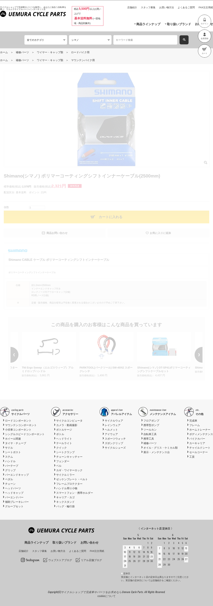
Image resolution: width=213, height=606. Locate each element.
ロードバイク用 (80, 52)
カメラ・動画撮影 (66, 425)
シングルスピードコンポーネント (25, 434)
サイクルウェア (114, 420)
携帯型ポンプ (151, 425)
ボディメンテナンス (201, 434)
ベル (58, 465)
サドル (9, 447)
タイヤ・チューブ (15, 443)
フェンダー (62, 461)
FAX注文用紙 (206, 7)
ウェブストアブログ (60, 560)
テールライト (64, 443)
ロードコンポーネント (18, 420)
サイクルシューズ (115, 447)
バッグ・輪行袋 (65, 506)
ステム (9, 456)
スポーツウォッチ (115, 438)
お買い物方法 (166, 7)
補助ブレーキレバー (17, 502)
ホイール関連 (13, 438)
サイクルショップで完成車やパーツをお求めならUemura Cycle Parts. (102, 592)
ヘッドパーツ (13, 488)
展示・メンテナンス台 (156, 452)
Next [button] (193, 354)
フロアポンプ (151, 420)
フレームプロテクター (69, 483)
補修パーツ (22, 52)
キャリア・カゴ (65, 497)
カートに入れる (110, 217)
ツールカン (150, 429)
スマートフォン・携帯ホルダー (74, 492)
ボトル (60, 434)
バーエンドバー (14, 497)
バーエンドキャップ (17, 474)
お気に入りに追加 (160, 232)
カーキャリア (197, 443)
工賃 (192, 456)
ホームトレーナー (199, 429)
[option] (106, 355)
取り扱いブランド (179, 24)
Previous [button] (20, 354)
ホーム (4, 52)
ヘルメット (111, 429)
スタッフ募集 (148, 7)
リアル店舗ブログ (91, 560)
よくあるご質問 (186, 7)
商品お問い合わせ (56, 232)
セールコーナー (198, 452)
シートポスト (13, 452)
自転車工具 (150, 434)
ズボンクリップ (114, 443)
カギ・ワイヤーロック (69, 470)
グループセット (14, 506)
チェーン (10, 483)
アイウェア (111, 434)
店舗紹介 (132, 7)
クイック (61, 447)
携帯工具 (148, 438)
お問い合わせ (89, 542)
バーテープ (11, 465)
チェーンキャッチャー (69, 456)
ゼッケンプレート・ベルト (72, 479)
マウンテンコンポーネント (21, 425)
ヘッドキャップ (14, 492)
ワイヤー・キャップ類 (50, 52)
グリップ (10, 470)
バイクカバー (197, 438)
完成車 (193, 420)
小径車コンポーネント (18, 429)
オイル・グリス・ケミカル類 (160, 447)
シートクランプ (65, 452)
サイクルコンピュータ (69, 420)
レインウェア (113, 425)
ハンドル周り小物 (66, 488)
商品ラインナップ (148, 24)
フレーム (194, 425)
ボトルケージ (64, 429)
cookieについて (106, 596)
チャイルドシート (199, 447)
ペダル (9, 479)
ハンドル (10, 461)
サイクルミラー (65, 474)
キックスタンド (65, 502)
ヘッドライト (64, 438)
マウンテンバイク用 (83, 60)
